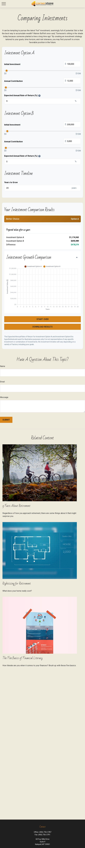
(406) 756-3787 (45, 832)
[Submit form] (6, 420)
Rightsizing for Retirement (16, 583)
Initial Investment (42, 64)
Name (2, 366)
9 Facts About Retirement (16, 506)
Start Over (43, 319)
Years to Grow (11, 182)
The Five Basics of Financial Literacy (22, 658)
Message (4, 397)
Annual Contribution (42, 81)
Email (2, 382)
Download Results (42, 327)
